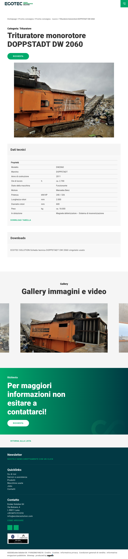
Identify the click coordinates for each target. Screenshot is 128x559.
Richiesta (18, 56)
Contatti (11, 489)
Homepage (12, 19)
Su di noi (11, 474)
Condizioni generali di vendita (92, 553)
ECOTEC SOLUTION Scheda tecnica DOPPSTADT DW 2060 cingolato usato (47, 250)
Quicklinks (14, 469)
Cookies (55, 553)
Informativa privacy (69, 553)
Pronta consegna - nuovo (46, 19)
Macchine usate (15, 483)
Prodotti (11, 480)
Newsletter (14, 454)
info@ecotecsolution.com (20, 516)
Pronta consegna (26, 19)
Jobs (9, 486)
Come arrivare (15, 520)
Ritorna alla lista (19, 441)
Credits (48, 553)
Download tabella (22, 220)
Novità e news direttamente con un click (30, 459)
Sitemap (30, 556)
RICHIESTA (18, 423)
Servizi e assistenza (17, 477)
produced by (45, 556)
